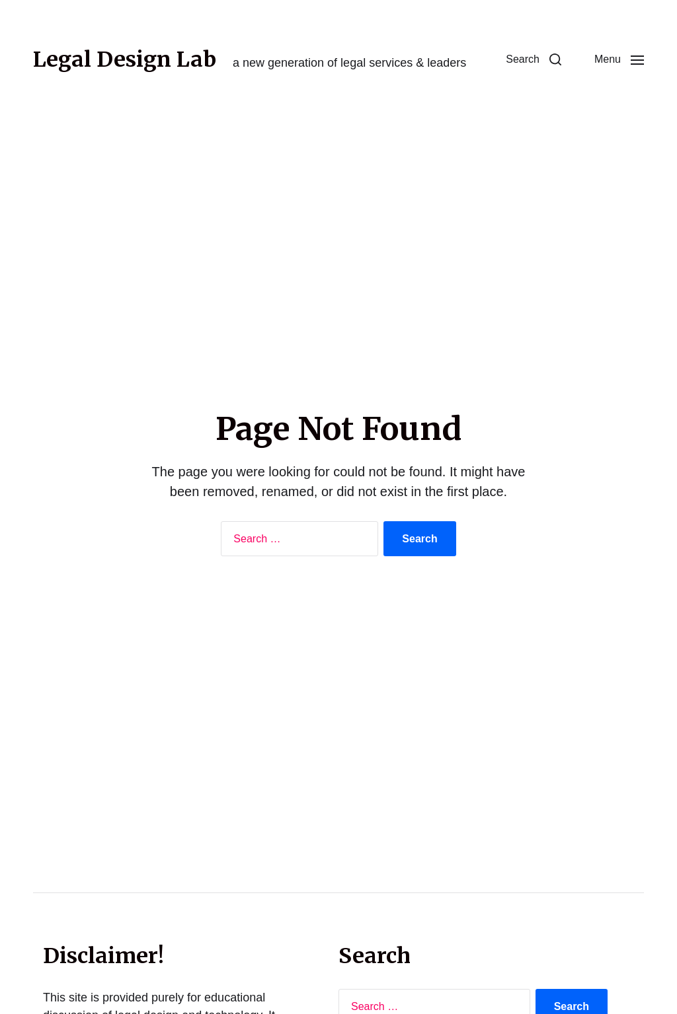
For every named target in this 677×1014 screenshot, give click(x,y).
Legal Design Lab (124, 59)
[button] (533, 59)
